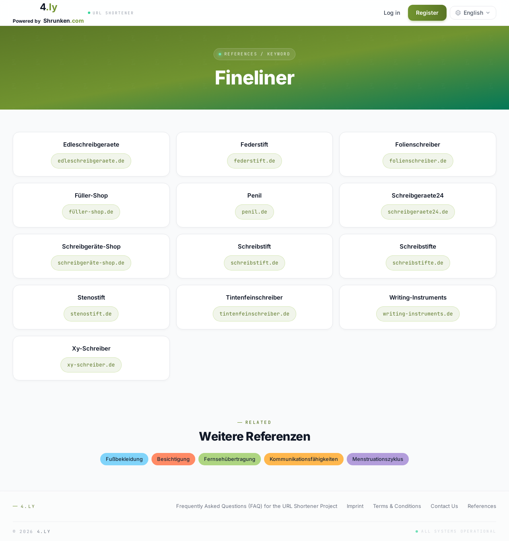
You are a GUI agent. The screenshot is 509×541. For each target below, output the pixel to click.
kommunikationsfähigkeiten (304, 459)
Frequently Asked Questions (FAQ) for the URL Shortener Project (256, 506)
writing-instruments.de (418, 313)
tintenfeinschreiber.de (254, 313)
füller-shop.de (91, 211)
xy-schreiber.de (91, 364)
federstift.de (254, 160)
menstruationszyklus (377, 459)
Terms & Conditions (397, 506)
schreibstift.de (254, 262)
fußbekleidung (124, 459)
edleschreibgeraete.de (91, 160)
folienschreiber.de (418, 160)
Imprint (355, 506)
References (482, 506)
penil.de (254, 211)
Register (427, 12)
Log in (392, 12)
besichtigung (173, 459)
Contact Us (444, 506)
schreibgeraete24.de (418, 211)
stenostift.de (91, 313)
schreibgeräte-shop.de (91, 262)
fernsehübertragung (229, 459)
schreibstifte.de (417, 262)
